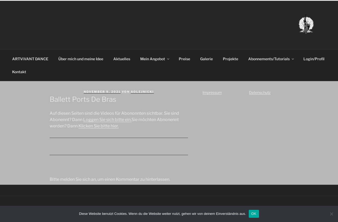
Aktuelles (121, 59)
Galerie (206, 59)
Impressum (212, 92)
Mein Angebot (155, 59)
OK (253, 214)
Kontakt (19, 72)
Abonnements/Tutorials (271, 59)
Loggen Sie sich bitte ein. (107, 119)
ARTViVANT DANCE (30, 59)
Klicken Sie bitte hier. (98, 125)
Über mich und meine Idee (80, 59)
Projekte (230, 59)
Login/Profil (314, 59)
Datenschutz (260, 92)
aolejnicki (142, 92)
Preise (184, 59)
